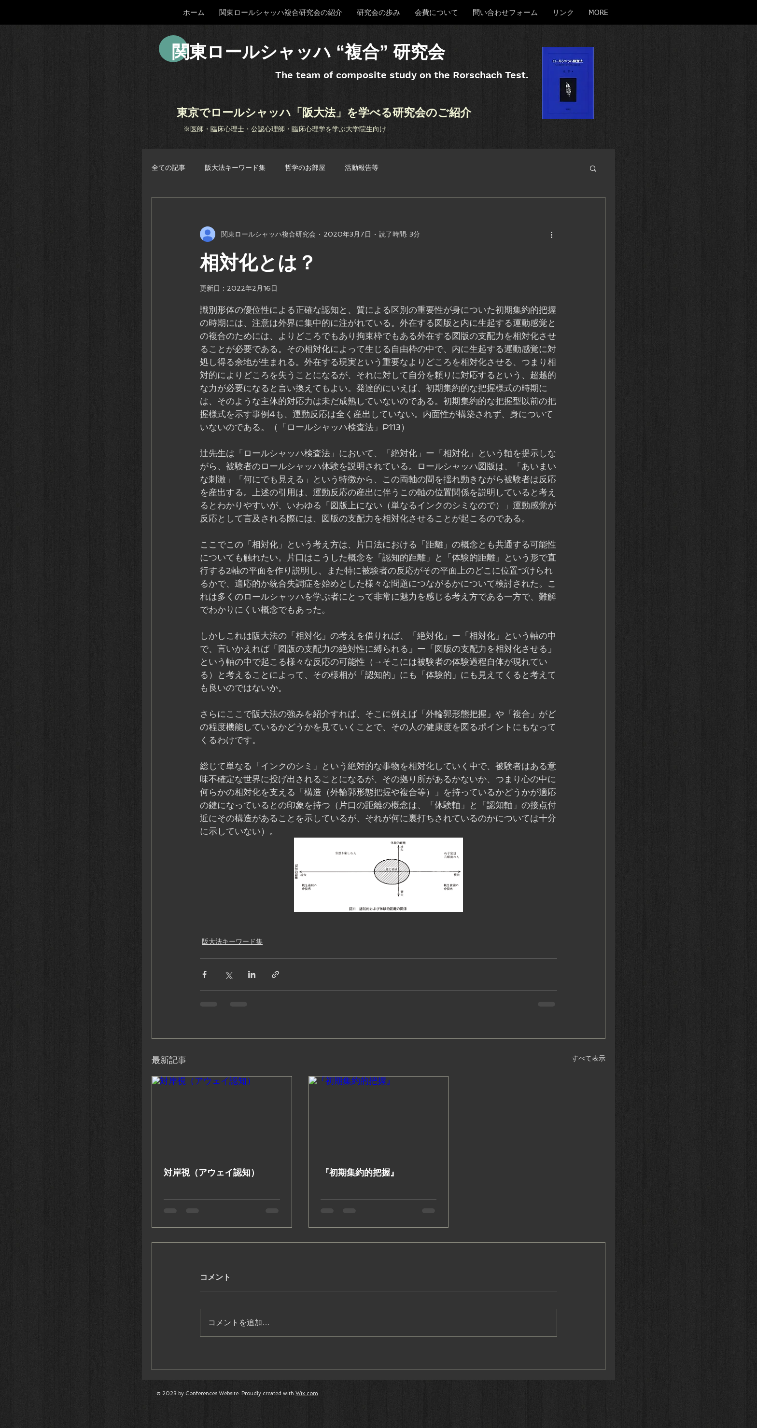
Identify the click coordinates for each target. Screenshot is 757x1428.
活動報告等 (361, 167)
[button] (593, 168)
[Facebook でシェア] (204, 974)
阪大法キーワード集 (235, 167)
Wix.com (306, 1393)
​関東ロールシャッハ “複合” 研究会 (308, 52)
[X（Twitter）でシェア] (228, 974)
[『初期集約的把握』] (379, 1116)
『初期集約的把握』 (360, 1172)
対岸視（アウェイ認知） (211, 1172)
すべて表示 (588, 1058)
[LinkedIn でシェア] (251, 974)
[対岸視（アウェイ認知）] (222, 1116)
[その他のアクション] (551, 234)
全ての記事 (168, 167)
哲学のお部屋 (305, 167)
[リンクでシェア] (275, 974)
